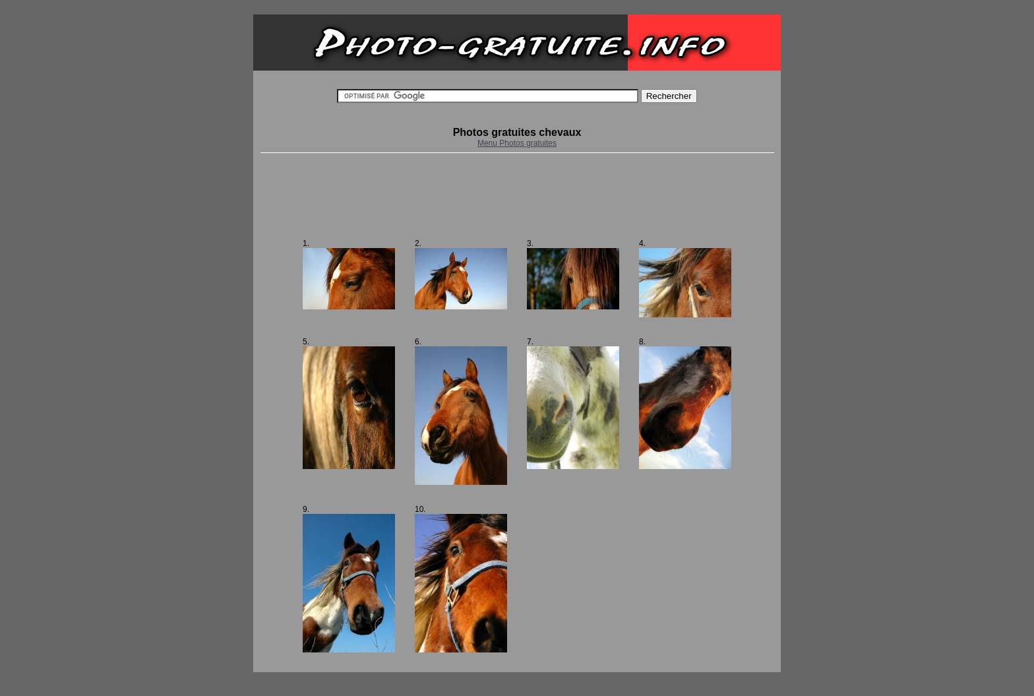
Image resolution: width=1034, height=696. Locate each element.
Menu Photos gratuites (517, 143)
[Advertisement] (517, 196)
